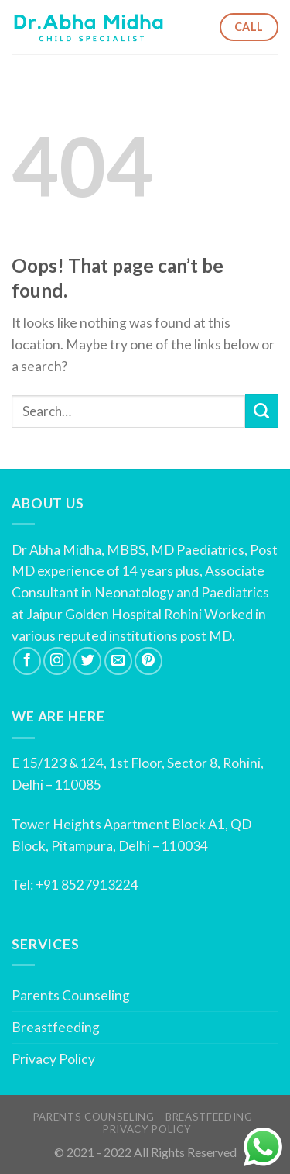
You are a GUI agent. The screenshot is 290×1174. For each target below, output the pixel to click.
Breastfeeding (56, 1027)
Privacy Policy (53, 1059)
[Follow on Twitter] (87, 661)
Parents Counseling (71, 995)
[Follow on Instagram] (57, 661)
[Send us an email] (118, 661)
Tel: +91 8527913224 (75, 884)
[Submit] (261, 411)
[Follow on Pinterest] (148, 661)
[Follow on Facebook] (27, 661)
